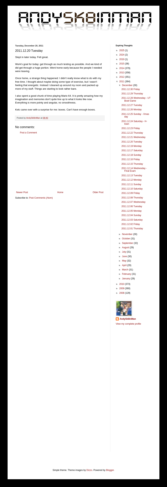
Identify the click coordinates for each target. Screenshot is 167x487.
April (124, 265)
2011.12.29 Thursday (132, 93)
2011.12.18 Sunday (131, 155)
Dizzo (89, 470)
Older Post (98, 192)
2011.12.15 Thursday (132, 164)
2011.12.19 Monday (131, 146)
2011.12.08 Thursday (132, 197)
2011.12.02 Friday (130, 224)
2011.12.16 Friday (130, 159)
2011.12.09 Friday (130, 193)
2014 (122, 68)
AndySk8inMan (128, 319)
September (128, 243)
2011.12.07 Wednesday (133, 202)
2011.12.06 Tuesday (131, 206)
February (127, 274)
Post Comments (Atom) (41, 198)
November (127, 234)
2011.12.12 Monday (131, 180)
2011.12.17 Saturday (132, 150)
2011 (122, 81)
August (126, 247)
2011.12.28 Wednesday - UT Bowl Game (135, 99)
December (127, 85)
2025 (122, 50)
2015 (122, 63)
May (124, 260)
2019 (122, 59)
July (124, 252)
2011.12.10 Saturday (132, 188)
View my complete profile (128, 324)
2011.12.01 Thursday (132, 228)
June (125, 256)
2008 (122, 293)
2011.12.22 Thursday (132, 133)
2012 (122, 77)
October (126, 238)
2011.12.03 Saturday (132, 219)
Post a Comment (28, 132)
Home (60, 192)
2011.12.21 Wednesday (133, 137)
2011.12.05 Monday (131, 211)
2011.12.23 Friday (130, 128)
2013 (122, 72)
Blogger (110, 470)
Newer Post (22, 192)
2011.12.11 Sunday (131, 184)
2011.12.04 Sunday (131, 215)
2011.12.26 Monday (131, 109)
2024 (122, 54)
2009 (122, 288)
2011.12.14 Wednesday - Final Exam (134, 169)
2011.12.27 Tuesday (131, 105)
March (125, 269)
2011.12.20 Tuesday (131, 141)
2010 (122, 284)
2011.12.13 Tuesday (131, 175)
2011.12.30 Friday (130, 89)
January (126, 278)
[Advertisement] (59, 162)
